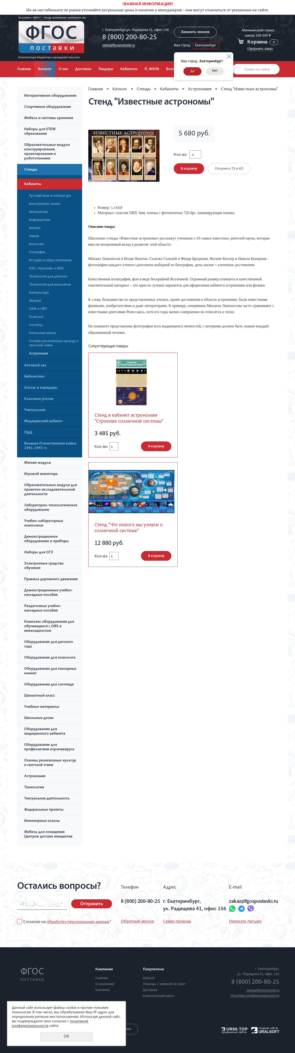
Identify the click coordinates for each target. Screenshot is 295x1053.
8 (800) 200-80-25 (129, 37)
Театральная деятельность (47, 799)
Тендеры (105, 69)
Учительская (34, 410)
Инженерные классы (42, 821)
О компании (104, 984)
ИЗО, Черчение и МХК (46, 268)
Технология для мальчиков (50, 285)
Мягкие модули (37, 463)
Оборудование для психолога (49, 658)
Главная (24, 69)
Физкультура (39, 293)
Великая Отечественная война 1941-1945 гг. (50, 446)
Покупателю (153, 970)
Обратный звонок (137, 921)
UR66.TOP (235, 1029)
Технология (34, 788)
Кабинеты (128, 69)
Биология (36, 244)
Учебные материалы (41, 707)
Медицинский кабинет (43, 421)
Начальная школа (42, 333)
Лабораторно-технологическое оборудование (50, 508)
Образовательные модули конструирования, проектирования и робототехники (47, 152)
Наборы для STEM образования (40, 132)
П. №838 (152, 69)
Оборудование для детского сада (48, 644)
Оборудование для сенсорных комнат (50, 671)
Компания (104, 970)
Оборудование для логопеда (49, 685)
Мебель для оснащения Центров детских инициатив (48, 834)
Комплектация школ (158, 996)
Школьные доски (38, 718)
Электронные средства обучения (44, 566)
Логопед (35, 325)
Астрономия (38, 353)
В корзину (189, 169)
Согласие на (67, 922)
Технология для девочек (48, 276)
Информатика (39, 220)
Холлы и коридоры (40, 388)
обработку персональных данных (78, 922)
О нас (63, 69)
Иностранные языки (44, 204)
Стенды (30, 170)
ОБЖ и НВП (38, 309)
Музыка (35, 301)
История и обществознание (50, 260)
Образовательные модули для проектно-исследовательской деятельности (50, 489)
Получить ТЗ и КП (229, 169)
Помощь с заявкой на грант (164, 984)
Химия (34, 236)
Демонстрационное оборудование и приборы (46, 539)
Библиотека (34, 377)
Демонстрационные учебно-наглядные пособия (48, 593)
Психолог (36, 317)
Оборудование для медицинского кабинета (44, 732)
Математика (38, 212)
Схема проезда (177, 921)
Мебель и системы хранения (48, 118)
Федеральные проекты (44, 810)
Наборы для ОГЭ (38, 553)
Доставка (83, 69)
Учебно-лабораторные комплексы (43, 523)
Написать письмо (245, 921)
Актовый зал (35, 366)
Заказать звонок (195, 32)
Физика (34, 228)
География (37, 252)
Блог (170, 69)
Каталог (45, 69)
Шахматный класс (39, 696)
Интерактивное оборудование (50, 96)
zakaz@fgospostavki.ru (118, 45)
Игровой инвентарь (41, 474)
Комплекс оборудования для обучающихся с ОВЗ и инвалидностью (49, 626)
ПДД (28, 433)
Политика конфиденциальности (254, 996)
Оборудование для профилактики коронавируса (49, 747)
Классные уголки (38, 399)
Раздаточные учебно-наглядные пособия (42, 608)
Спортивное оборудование (47, 107)
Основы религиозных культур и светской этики (53, 343)
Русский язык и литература (50, 196)
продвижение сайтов (234, 1032)
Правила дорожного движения (51, 579)
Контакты (102, 990)
